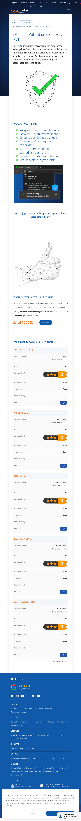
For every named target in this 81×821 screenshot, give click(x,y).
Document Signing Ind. (53, 771)
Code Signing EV (17, 771)
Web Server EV (20, 413)
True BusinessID (43, 735)
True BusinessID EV (22, 350)
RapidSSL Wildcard (27, 748)
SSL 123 (14, 709)
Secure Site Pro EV (22, 539)
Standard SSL (16, 768)
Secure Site (15, 722)
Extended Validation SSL (24, 602)
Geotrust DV (15, 735)
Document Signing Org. (33, 771)
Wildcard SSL (28, 768)
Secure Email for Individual (54, 758)
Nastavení (32, 813)
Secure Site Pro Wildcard (45, 722)
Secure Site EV (20, 476)
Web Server (38, 709)
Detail (63, 655)
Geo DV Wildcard (28, 735)
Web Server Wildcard (18, 712)
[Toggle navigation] (68, 10)
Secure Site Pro (27, 722)
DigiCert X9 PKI (16, 775)
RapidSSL (14, 748)
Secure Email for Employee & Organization (26, 758)
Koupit (63, 403)
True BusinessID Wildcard (20, 738)
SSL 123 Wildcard (25, 709)
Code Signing (61, 768)
